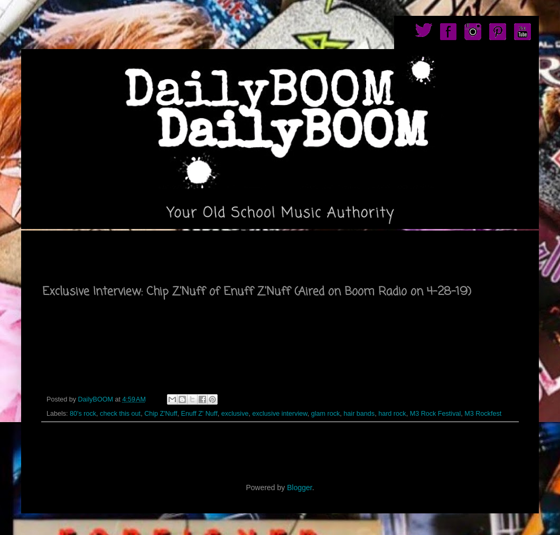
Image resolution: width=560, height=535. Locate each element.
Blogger (299, 487)
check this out (120, 413)
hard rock (392, 413)
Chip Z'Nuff (160, 413)
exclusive (235, 413)
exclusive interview (279, 413)
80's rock (83, 413)
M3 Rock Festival (435, 413)
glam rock (325, 413)
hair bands (359, 413)
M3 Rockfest (482, 413)
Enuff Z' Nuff (199, 413)
